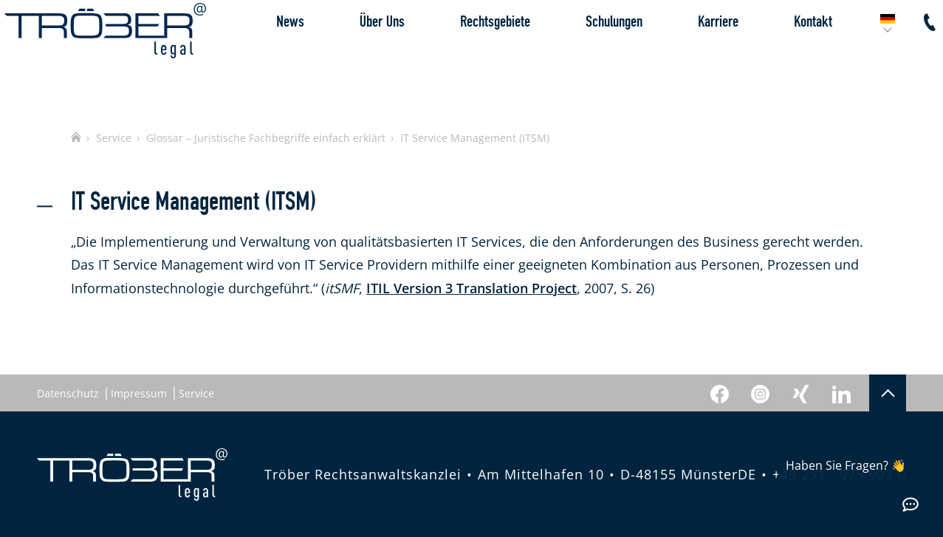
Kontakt (780, 55)
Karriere (685, 55)
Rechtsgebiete (463, 55)
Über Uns (349, 55)
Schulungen (581, 55)
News (258, 55)
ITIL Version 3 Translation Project (471, 288)
